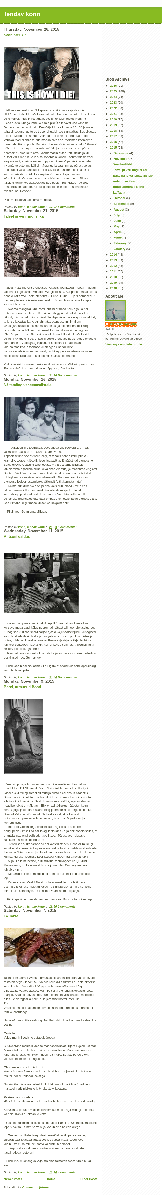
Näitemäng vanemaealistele (28, 385)
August (119, 209)
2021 (114, 113)
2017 (114, 136)
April (118, 232)
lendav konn (22, 14)
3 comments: (67, 527)
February (121, 243)
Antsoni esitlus (17, 537)
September (122, 203)
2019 (114, 125)
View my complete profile (123, 344)
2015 (114, 147)
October (120, 198)
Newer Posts (13, 1179)
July (117, 215)
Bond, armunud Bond (22, 687)
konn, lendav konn (123, 324)
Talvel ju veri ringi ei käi (24, 216)
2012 (114, 266)
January (120, 249)
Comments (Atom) (35, 1187)
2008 (114, 288)
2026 (114, 85)
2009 (114, 282)
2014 (114, 254)
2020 (114, 119)
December (121, 153)
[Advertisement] (131, 50)
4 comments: (67, 206)
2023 (114, 102)
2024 (114, 97)
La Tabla (11, 916)
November (121, 158)
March (119, 237)
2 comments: (67, 906)
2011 (114, 271)
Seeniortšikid (15, 35)
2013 (114, 260)
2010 (114, 277)
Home (51, 1179)
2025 (114, 91)
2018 (114, 130)
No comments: (69, 375)
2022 (114, 108)
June (118, 221)
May (117, 226)
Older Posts (88, 1179)
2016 (114, 142)
